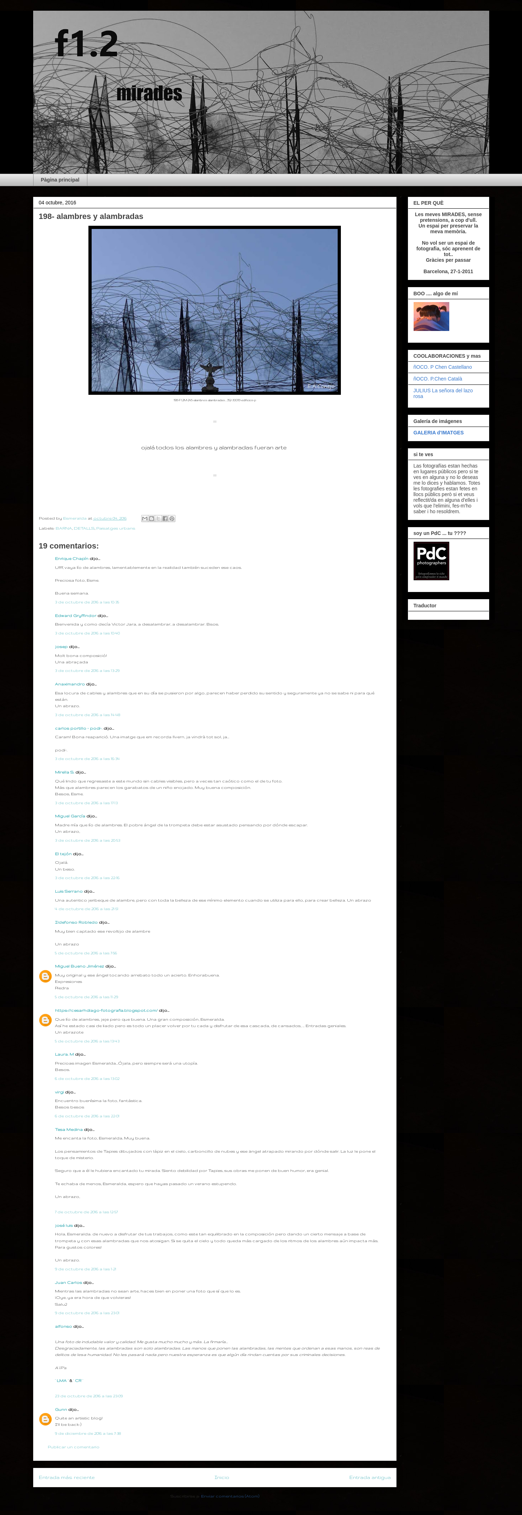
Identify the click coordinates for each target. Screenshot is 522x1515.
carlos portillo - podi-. (78, 728)
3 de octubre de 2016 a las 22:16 (87, 878)
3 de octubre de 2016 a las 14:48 (87, 715)
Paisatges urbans (115, 528)
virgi (59, 1092)
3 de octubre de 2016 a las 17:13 (86, 803)
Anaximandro (70, 684)
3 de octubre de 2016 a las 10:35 (87, 602)
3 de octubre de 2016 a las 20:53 (87, 840)
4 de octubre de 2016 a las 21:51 (86, 909)
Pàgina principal (60, 180)
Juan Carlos (68, 1282)
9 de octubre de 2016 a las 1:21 (85, 1269)
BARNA (64, 528)
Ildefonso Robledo (76, 922)
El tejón (63, 854)
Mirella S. (64, 772)
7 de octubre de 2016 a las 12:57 (86, 1212)
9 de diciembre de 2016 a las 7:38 (88, 1433)
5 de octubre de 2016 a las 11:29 (86, 997)
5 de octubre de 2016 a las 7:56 (86, 953)
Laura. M (64, 1054)
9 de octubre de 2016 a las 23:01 (87, 1313)
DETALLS (84, 528)
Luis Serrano (69, 891)
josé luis (64, 1225)
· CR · (78, 1380)
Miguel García (70, 816)
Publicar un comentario (73, 1447)
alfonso (63, 1326)
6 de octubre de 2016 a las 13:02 (87, 1078)
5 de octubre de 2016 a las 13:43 (87, 1041)
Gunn (61, 1409)
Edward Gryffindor (75, 615)
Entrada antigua (370, 1477)
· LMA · (62, 1380)
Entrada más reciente (67, 1477)
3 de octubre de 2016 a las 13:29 (87, 670)
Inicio (222, 1477)
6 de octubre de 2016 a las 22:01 (87, 1116)
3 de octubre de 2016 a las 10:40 (87, 633)
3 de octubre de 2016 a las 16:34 (87, 758)
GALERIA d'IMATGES (439, 432)
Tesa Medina (69, 1129)
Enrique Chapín (71, 558)
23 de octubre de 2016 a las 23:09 (89, 1396)
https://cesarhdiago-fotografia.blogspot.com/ (106, 1010)
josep (61, 646)
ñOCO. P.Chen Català (438, 379)
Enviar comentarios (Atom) (230, 1496)
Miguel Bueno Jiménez (79, 966)
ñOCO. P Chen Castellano (443, 367)
